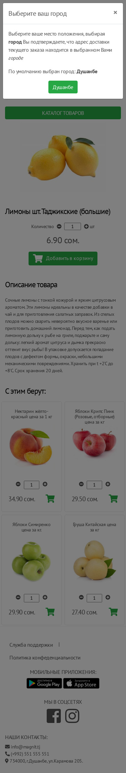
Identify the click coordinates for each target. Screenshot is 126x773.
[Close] (115, 12)
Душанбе (63, 87)
